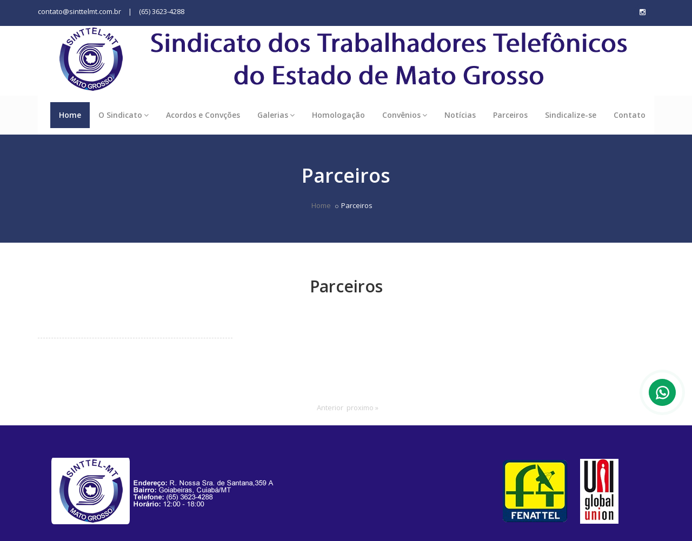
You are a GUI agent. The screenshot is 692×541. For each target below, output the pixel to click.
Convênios (404, 115)
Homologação (338, 115)
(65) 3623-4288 (161, 11)
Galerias (276, 115)
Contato (630, 115)
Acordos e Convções (203, 115)
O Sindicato (123, 115)
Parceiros (510, 115)
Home (70, 115)
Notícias (460, 115)
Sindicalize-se (570, 115)
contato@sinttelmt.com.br (79, 11)
